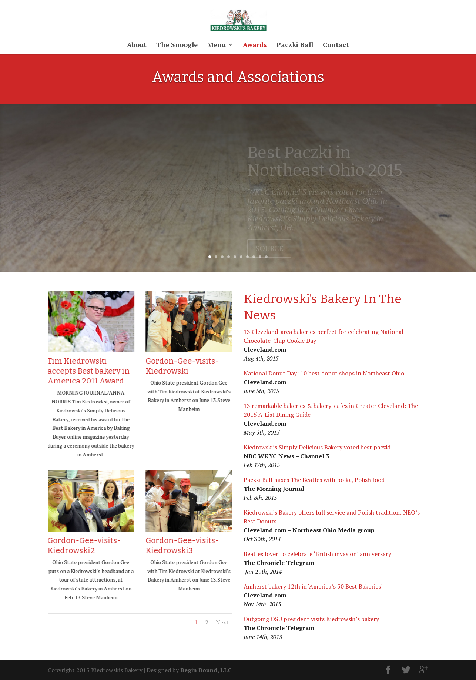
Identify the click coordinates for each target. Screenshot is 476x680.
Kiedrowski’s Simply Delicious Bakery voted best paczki (317, 447)
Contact (336, 45)
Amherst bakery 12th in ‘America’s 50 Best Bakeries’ (313, 586)
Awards (255, 45)
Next (222, 622)
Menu (216, 45)
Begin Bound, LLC (206, 670)
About (137, 45)
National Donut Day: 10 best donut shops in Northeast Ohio (324, 373)
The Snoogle (177, 45)
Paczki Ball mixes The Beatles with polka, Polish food (314, 480)
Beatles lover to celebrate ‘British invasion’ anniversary (317, 554)
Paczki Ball (294, 45)
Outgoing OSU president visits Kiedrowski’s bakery (311, 619)
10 (266, 256)
